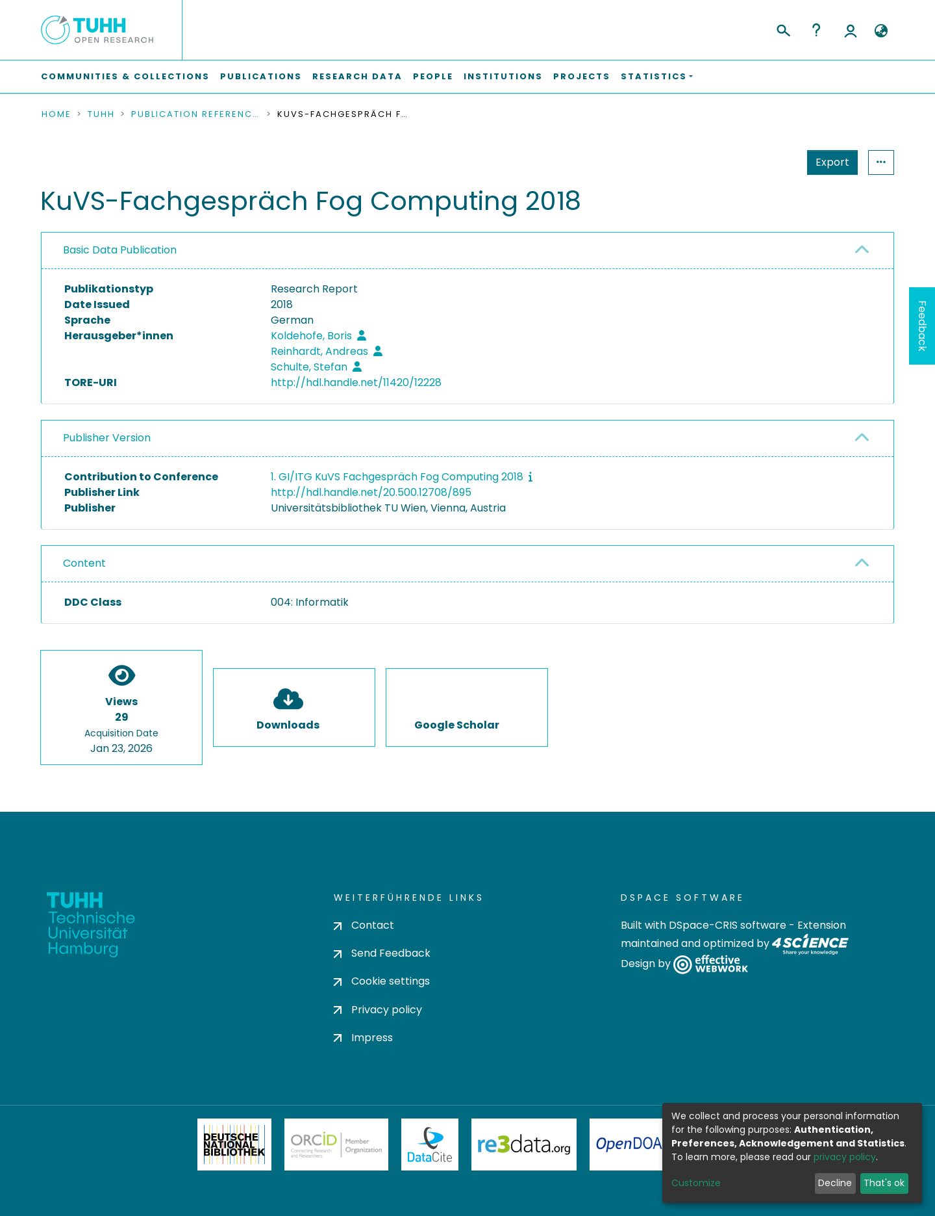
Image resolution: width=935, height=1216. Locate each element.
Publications (261, 76)
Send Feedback (382, 953)
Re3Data (524, 1144)
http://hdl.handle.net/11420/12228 (356, 382)
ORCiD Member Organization (336, 1145)
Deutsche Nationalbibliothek (234, 1144)
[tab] (467, 251)
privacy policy (845, 1156)
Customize (696, 1182)
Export (769, 162)
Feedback (922, 326)
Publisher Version (107, 437)
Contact (364, 925)
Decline (835, 1182)
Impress (363, 1037)
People (433, 76)
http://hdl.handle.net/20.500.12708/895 (371, 492)
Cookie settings (382, 981)
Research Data (357, 76)
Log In (851, 30)
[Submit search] (783, 28)
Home (56, 114)
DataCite (430, 1144)
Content (84, 563)
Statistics (828, 162)
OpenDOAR (633, 1144)
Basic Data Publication (120, 249)
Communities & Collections (125, 76)
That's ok (884, 1182)
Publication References (196, 114)
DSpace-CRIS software (727, 925)
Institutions (503, 76)
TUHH (101, 114)
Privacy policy (378, 1009)
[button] (881, 31)
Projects (581, 76)
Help (816, 30)
